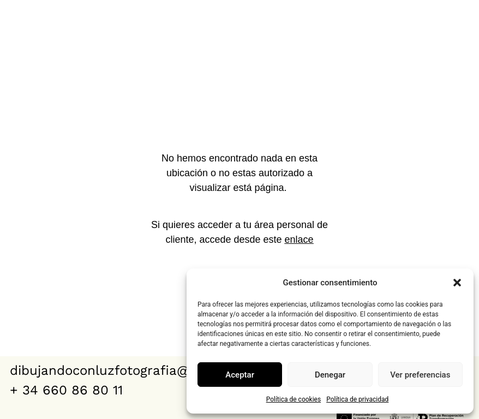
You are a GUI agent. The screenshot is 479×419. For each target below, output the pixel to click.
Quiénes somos (420, 12)
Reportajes (330, 12)
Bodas (204, 12)
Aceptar (239, 375)
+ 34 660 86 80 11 (66, 390)
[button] (457, 282)
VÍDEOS (260, 12)
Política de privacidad (357, 399)
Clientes (441, 37)
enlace (299, 239)
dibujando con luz (53, 25)
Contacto (370, 37)
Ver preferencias (420, 375)
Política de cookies (293, 399)
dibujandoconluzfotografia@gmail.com (132, 370)
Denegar (330, 375)
